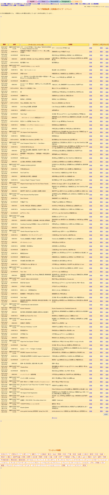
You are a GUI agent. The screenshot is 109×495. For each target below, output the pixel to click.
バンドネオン (34, 462)
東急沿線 (14, 460)
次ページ (54, 418)
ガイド (10, 3)
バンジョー (104, 460)
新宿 (91, 454)
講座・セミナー (67, 465)
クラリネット (78, 460)
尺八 (103, 462)
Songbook (65, 1)
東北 (49, 454)
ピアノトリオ (18, 465)
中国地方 (67, 457)
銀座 (79, 454)
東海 (23, 457)
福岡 (99, 457)
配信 (94, 3)
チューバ (88, 460)
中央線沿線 (5, 460)
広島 (79, 457)
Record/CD (54, 1)
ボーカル (30, 460)
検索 (3, 3)
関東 (59, 454)
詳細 (90, 48)
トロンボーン (51, 460)
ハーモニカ (45, 462)
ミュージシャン (69, 3)
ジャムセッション (54, 465)
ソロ (33, 465)
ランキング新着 (36, 3)
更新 (101, 48)
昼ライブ (26, 454)
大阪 (50, 457)
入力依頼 (27, 3)
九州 (94, 457)
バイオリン (5, 462)
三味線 (97, 462)
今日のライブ (5, 454)
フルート (69, 460)
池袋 (101, 454)
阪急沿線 (22, 460)
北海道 (43, 454)
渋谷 (96, 454)
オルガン (86, 462)
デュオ (27, 465)
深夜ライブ (35, 454)
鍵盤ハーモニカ (6, 465)
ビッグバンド (41, 465)
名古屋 (34, 457)
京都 (45, 457)
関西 (40, 457)
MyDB (32, 1)
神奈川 (3, 457)
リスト (18, 3)
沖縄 (104, 457)
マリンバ (65, 462)
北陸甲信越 (16, 457)
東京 (74, 454)
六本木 (85, 454)
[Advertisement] (54, 30)
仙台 (54, 454)
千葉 (69, 454)
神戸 (60, 457)
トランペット (39, 460)
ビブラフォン (55, 462)
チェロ (13, 462)
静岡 (28, 457)
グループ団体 (84, 3)
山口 (84, 457)
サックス (61, 460)
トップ (23, 5)
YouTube (8, 5)
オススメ (78, 465)
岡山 (74, 457)
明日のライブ (16, 454)
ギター (95, 460)
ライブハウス (50, 3)
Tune (43, 1)
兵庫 (55, 457)
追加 (107, 48)
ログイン (107, 6)
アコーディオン (22, 462)
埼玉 (64, 454)
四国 (89, 457)
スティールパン (75, 462)
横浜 (9, 457)
